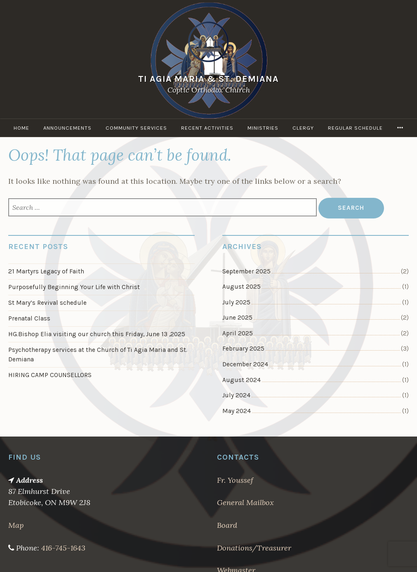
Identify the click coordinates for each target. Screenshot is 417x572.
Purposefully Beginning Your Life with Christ (74, 287)
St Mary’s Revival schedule (47, 302)
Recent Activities (207, 128)
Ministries (262, 128)
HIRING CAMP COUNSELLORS (50, 375)
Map (16, 525)
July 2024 (236, 395)
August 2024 (241, 380)
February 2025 (243, 348)
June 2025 (237, 317)
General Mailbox (245, 502)
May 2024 (236, 411)
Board (227, 525)
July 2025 (236, 302)
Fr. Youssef (235, 480)
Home (21, 128)
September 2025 (246, 271)
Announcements (67, 128)
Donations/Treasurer (254, 548)
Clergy (303, 128)
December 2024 (245, 364)
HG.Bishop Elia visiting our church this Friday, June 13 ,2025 (96, 334)
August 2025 (241, 286)
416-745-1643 (63, 548)
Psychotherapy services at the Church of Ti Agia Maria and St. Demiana (97, 354)
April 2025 (237, 333)
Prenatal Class (29, 318)
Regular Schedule (355, 128)
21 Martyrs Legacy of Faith (46, 271)
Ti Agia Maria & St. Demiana (208, 79)
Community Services (136, 128)
